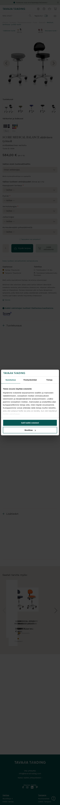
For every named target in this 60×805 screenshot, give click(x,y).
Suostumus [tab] (10, 380)
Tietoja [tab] (49, 380)
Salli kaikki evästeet (30, 423)
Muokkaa (30, 430)
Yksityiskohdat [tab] (30, 380)
